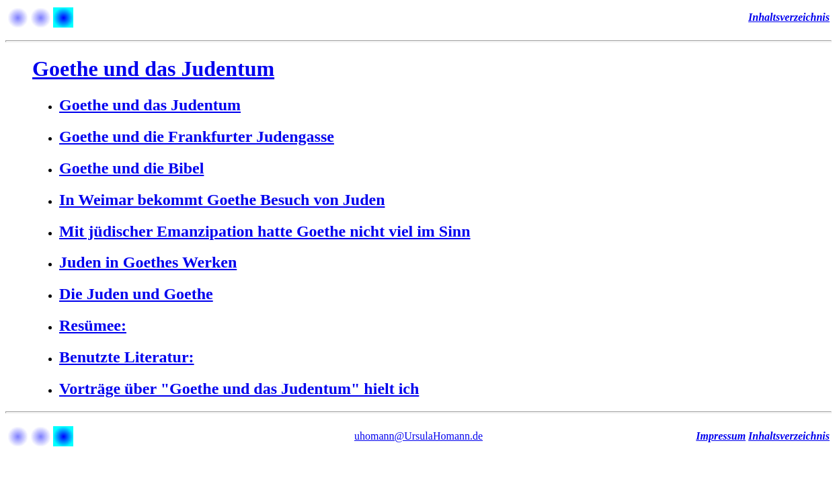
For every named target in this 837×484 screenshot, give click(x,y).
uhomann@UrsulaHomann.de (418, 436)
